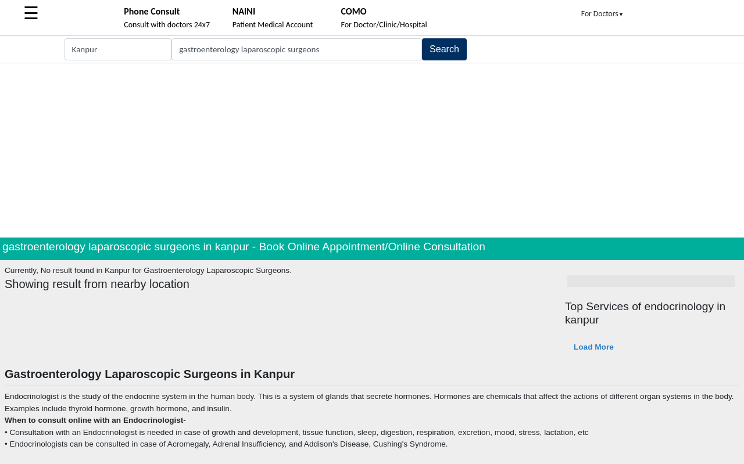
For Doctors (602, 14)
